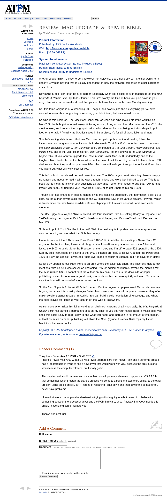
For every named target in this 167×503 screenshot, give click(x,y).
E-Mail (30, 48)
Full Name (45, 434)
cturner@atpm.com (77, 33)
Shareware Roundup (22, 78)
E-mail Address (57, 440)
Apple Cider (27, 56)
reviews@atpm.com (90, 334)
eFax (30, 82)
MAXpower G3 (25, 89)
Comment (82, 447)
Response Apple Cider (21, 71)
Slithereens (27, 95)
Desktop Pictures (32, 18)
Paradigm (28, 59)
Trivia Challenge (24, 104)
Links (45, 18)
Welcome (28, 45)
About (8, 18)
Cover (30, 38)
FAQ (31, 101)
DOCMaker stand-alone (20, 117)
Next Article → (31, 26)
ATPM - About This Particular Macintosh (18, 9)
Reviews (67, 18)
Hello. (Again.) (25, 67)
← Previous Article (24, 26)
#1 (93, 356)
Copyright (43, 496)
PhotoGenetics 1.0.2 (22, 92)
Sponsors (28, 42)
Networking (55, 18)
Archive (17, 18)
